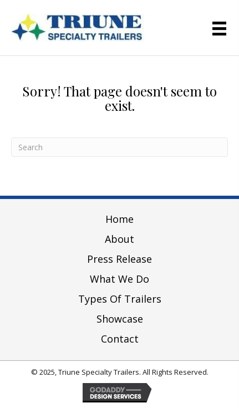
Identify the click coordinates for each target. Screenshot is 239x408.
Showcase (119, 318)
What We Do (119, 278)
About (119, 239)
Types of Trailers (119, 298)
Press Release (119, 259)
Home (119, 219)
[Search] (119, 147)
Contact (120, 338)
